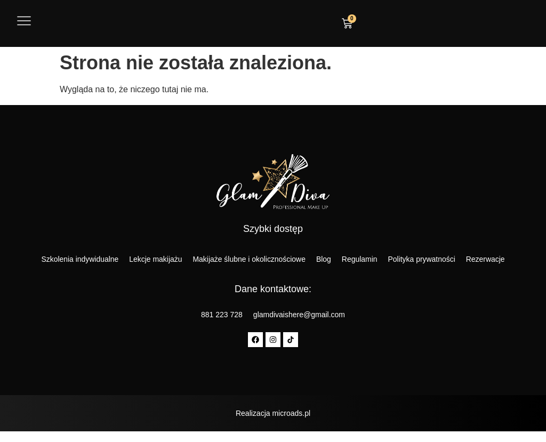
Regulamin (360, 259)
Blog (323, 259)
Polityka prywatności (422, 259)
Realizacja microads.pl (273, 413)
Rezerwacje (486, 259)
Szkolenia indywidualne (79, 259)
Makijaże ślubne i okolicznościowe (249, 259)
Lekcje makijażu (155, 259)
